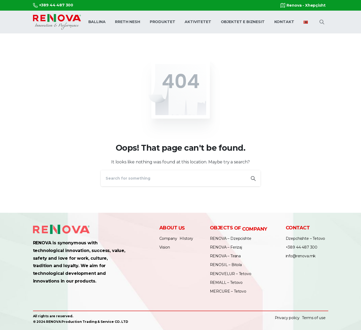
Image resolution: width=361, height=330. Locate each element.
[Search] (173, 178)
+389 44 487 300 (53, 5)
